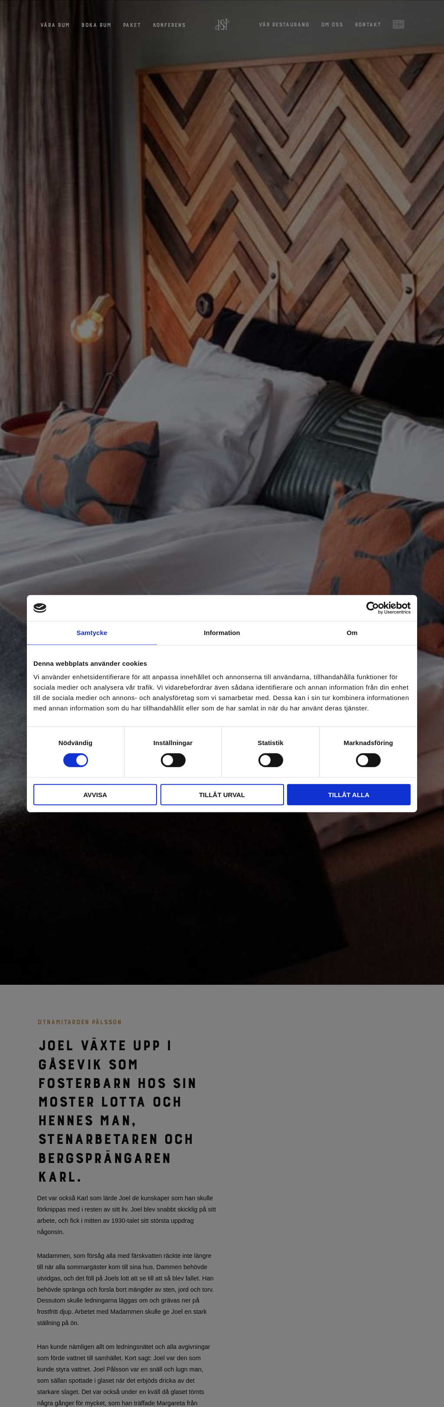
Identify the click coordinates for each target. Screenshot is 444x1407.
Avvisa (95, 794)
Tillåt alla (348, 794)
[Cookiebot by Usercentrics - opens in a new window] (373, 608)
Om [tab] (351, 632)
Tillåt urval (222, 794)
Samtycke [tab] (92, 632)
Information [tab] (222, 632)
